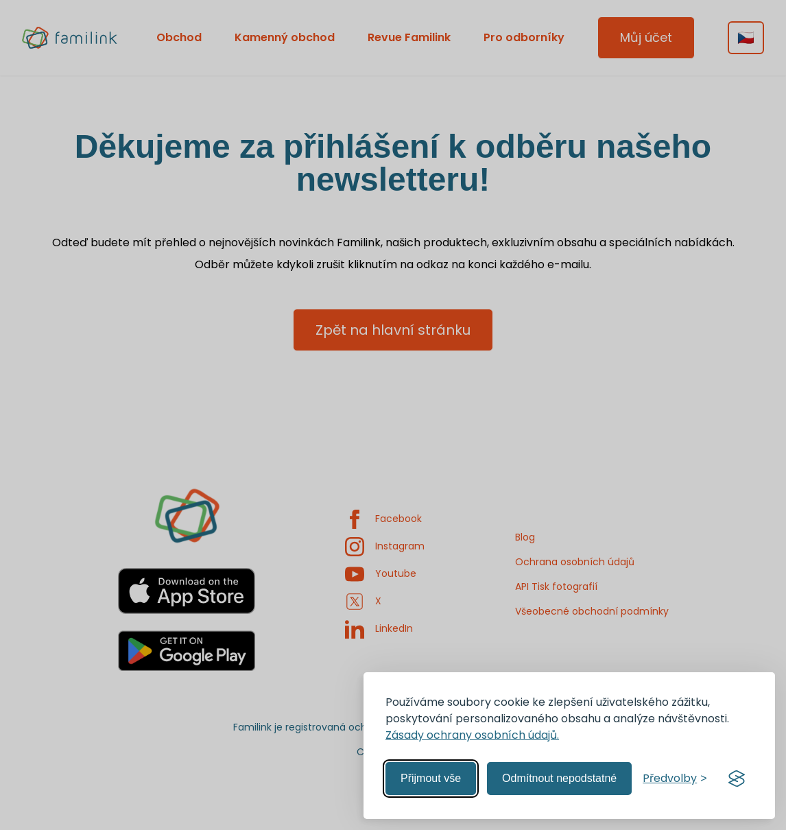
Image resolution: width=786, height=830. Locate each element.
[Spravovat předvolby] (674, 778)
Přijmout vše (431, 778)
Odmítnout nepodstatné (559, 778)
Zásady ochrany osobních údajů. (472, 735)
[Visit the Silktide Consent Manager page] (736, 778)
